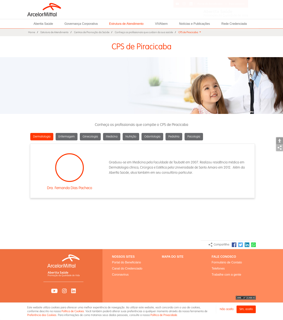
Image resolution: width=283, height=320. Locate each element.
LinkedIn (247, 244)
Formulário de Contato (227, 262)
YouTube (54, 291)
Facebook (234, 244)
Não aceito (227, 309)
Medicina (112, 136)
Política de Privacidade (163, 315)
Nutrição (131, 136)
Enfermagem (66, 136)
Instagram (64, 291)
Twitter (240, 244)
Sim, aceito (246, 309)
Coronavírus (120, 274)
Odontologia (152, 136)
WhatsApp (253, 244)
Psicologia (193, 136)
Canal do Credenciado (127, 268)
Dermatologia (41, 136)
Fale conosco (237, 3)
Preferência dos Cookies (41, 315)
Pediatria (173, 136)
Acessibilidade (279, 140)
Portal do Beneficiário (210, 3)
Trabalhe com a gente (226, 274)
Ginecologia (90, 136)
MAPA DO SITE (173, 256)
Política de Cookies (73, 311)
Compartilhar (279, 147)
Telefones (218, 268)
